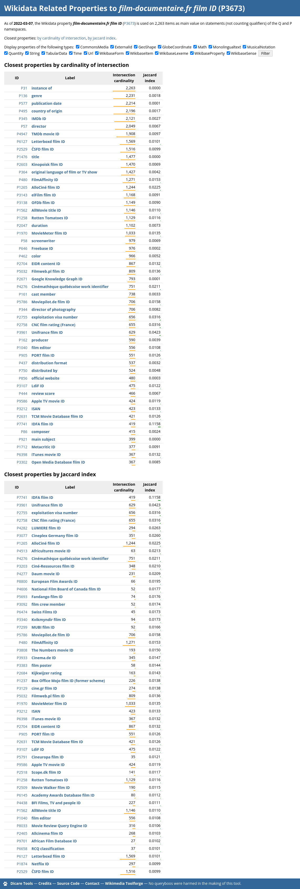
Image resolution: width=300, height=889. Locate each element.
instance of (42, 88)
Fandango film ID (47, 596)
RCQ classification (48, 848)
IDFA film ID (42, 423)
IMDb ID (39, 118)
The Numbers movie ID (52, 650)
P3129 (22, 688)
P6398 (22, 454)
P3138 (22, 202)
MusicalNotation (261, 46)
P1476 (22, 156)
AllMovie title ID (46, 210)
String (35, 53)
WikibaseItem (141, 53)
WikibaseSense (243, 53)
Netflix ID (40, 863)
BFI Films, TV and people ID (56, 802)
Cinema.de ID (44, 657)
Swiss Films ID (44, 611)
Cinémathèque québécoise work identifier (70, 286)
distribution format (49, 362)
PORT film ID (43, 355)
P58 (24, 240)
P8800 (22, 581)
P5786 (22, 301)
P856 (23, 378)
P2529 (22, 149)
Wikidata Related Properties (55, 8)
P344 (23, 309)
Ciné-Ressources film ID (53, 566)
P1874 (22, 863)
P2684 (22, 673)
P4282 (22, 527)
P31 (24, 88)
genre (37, 95)
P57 (24, 126)
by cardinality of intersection (61, 38)
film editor (41, 347)
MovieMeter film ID (49, 233)
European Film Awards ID (54, 581)
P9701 (22, 840)
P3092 (22, 604)
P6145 (22, 795)
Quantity (16, 53)
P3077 (22, 535)
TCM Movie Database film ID (57, 416)
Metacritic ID (43, 446)
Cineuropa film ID (48, 756)
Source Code (68, 883)
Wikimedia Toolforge (124, 883)
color (36, 256)
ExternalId (123, 46)
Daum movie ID (46, 573)
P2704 (22, 263)
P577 (23, 103)
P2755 (22, 317)
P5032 (22, 271)
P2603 (22, 164)
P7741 (22, 423)
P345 (23, 118)
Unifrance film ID (47, 332)
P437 (23, 362)
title (35, 156)
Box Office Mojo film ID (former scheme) (68, 680)
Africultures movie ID (51, 550)
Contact (92, 883)
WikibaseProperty (209, 53)
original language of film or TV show (64, 172)
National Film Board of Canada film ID (66, 589)
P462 (23, 256)
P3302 (22, 462)
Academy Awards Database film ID (63, 795)
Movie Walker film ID (51, 787)
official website (45, 378)
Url (90, 53)
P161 (23, 294)
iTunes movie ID (46, 454)
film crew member (48, 604)
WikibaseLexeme (173, 53)
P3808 (22, 650)
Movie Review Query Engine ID (59, 825)
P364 (23, 172)
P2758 (22, 324)
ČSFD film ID (43, 149)
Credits (44, 883)
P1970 (22, 233)
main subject (43, 439)
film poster (42, 665)
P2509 (22, 787)
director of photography (54, 309)
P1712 (22, 446)
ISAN (36, 408)
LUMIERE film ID (46, 527)
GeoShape (147, 46)
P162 (23, 339)
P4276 (22, 286)
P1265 (22, 187)
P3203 (22, 566)
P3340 (22, 619)
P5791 (22, 756)
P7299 (22, 627)
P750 (23, 370)
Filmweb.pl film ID (48, 271)
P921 (23, 439)
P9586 (22, 401)
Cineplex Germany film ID (55, 535)
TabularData (56, 53)
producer (40, 339)
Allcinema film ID (47, 833)
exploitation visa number (55, 317)
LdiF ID (38, 385)
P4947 (22, 133)
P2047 (22, 225)
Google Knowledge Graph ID (57, 278)
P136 (23, 95)
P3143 (22, 194)
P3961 (22, 332)
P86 (24, 431)
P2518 (22, 772)
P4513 (22, 550)
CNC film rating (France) (53, 324)
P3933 (22, 657)
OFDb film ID (43, 202)
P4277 (22, 573)
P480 (23, 179)
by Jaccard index (102, 38)
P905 (23, 355)
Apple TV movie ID (48, 401)
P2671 (22, 278)
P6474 (22, 611)
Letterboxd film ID (48, 141)
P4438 (22, 802)
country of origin (47, 110)
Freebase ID (42, 248)
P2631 (22, 416)
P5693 (22, 596)
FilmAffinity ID (45, 179)
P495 (23, 110)
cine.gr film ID (44, 688)
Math (202, 46)
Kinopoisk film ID (47, 164)
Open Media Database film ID (58, 462)
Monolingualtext (227, 46)
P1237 (22, 680)
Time (77, 53)
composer (41, 431)
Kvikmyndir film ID (49, 619)
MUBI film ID (43, 627)
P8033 (22, 825)
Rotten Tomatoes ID (50, 217)
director (39, 126)
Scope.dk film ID (46, 772)
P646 (23, 248)
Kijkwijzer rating (46, 673)
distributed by (45, 370)
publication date (47, 103)
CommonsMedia (94, 46)
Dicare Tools (22, 883)
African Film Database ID (54, 840)
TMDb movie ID (45, 133)
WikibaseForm (112, 53)
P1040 (22, 347)
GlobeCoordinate (177, 46)
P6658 (22, 848)
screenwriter (43, 240)
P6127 (22, 141)
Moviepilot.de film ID (51, 301)
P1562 (22, 210)
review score (43, 393)
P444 (23, 393)
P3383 (22, 665)
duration (40, 225)
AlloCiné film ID (46, 187)
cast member (44, 294)
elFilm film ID (44, 194)
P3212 (22, 408)
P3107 (22, 385)
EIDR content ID (46, 263)
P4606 (22, 589)
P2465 (22, 833)
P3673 (129, 23)
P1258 (22, 217)
